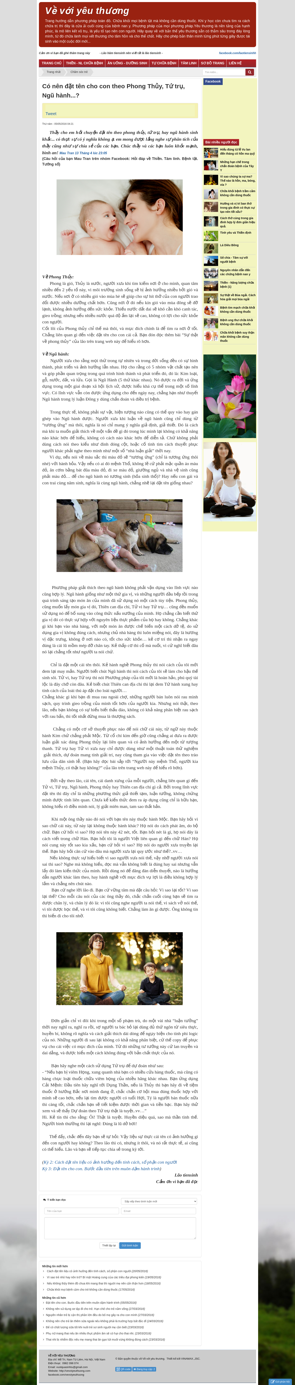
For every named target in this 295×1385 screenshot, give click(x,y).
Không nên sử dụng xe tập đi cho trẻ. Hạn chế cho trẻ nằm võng (87, 1308)
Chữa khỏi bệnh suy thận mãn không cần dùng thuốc (237, 336)
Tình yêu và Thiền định (235, 232)
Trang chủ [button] (51, 63)
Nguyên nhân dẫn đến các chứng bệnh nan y (235, 272)
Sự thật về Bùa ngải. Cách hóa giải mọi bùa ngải (238, 297)
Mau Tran (66, 153)
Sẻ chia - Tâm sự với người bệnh (234, 259)
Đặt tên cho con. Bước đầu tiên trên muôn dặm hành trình (83, 1302)
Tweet (50, 113)
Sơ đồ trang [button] (212, 63)
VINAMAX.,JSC (190, 1358)
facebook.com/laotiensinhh (237, 53)
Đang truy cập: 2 (144, 1369)
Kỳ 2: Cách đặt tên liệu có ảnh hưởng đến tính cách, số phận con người (110, 1162)
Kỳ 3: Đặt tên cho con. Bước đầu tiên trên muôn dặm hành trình (101, 1168)
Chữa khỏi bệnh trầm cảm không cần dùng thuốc (237, 193)
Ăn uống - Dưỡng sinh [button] (127, 63)
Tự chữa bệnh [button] (164, 63)
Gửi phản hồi (280, 1382)
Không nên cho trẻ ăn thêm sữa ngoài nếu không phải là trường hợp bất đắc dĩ (96, 1321)
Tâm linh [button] (188, 63)
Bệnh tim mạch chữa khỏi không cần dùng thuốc (237, 309)
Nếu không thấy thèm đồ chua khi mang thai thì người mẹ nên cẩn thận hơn (95, 1283)
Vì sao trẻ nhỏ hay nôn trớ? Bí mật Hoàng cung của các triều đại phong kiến (95, 1277)
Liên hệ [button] (235, 63)
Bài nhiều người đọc (221, 142)
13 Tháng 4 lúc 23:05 (91, 153)
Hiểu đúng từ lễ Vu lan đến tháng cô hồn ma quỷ (237, 151)
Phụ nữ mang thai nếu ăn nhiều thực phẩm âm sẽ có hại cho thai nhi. (90, 1333)
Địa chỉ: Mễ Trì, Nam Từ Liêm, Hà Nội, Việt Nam (76, 1359)
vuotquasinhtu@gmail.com (72, 1367)
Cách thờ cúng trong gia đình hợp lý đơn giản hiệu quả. (237, 222)
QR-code (123, 1369)
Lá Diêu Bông (229, 245)
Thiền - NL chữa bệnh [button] (84, 63)
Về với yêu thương (153, 1358)
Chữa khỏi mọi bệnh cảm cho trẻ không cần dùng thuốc (82, 1289)
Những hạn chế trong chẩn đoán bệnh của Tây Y (237, 166)
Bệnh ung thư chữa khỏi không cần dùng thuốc (236, 322)
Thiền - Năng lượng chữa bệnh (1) (237, 284)
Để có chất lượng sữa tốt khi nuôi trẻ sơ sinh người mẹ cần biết (86, 1327)
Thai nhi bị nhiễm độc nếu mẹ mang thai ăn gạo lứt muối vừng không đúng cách (97, 1339)
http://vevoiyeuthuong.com (74, 1370)
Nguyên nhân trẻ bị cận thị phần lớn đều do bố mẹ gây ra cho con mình (91, 1315)
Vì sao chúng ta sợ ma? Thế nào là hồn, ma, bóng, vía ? (237, 180)
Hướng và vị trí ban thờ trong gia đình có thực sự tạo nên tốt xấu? (237, 207)
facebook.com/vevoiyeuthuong (66, 1374)
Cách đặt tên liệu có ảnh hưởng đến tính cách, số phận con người (89, 1271)
